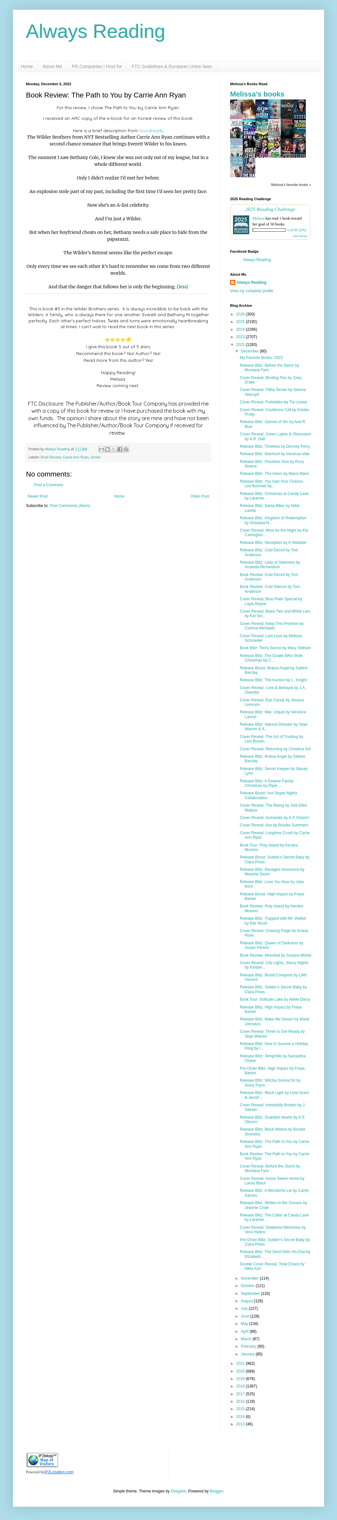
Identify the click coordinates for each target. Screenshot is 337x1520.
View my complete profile (251, 291)
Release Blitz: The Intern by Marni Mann (274, 473)
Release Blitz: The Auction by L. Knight (273, 680)
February (249, 1346)
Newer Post (38, 496)
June (245, 1316)
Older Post (200, 496)
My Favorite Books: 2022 (261, 357)
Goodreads (151, 130)
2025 (241, 321)
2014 (241, 1416)
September (251, 1293)
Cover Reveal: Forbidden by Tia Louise (273, 402)
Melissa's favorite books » (291, 185)
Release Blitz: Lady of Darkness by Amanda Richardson (270, 564)
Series (95, 457)
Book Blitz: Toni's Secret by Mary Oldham (275, 648)
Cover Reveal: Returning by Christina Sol (275, 749)
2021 (241, 1363)
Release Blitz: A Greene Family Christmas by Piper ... (266, 783)
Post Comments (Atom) (70, 505)
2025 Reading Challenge (270, 209)
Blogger (216, 1491)
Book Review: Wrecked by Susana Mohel (275, 955)
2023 (241, 337)
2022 (241, 344)
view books (300, 236)
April (245, 1331)
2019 (241, 1378)
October (248, 1286)
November (250, 1278)
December (250, 351)
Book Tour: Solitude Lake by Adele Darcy (275, 999)
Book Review (51, 457)
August (247, 1301)
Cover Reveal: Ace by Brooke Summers (274, 825)
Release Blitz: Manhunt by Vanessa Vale (274, 454)
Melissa (258, 218)
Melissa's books (257, 94)
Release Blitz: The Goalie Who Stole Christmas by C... (271, 657)
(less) (182, 287)
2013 (241, 1424)
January (248, 1354)
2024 (241, 329)
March (247, 1339)
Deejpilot (178, 1491)
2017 (241, 1394)
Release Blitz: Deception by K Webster (273, 542)
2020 (241, 1371)
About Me (52, 66)
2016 (241, 1401)
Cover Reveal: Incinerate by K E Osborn (274, 817)
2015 (241, 1409)
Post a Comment (48, 485)
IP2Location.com (58, 1472)
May (245, 1323)
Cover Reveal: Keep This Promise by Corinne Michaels (272, 625)
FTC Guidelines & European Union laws (172, 66)
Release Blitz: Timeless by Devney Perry (275, 446)
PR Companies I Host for (97, 66)
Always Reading (95, 31)
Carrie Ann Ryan (75, 457)
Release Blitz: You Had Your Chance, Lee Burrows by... (272, 483)
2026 (241, 314)
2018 (241, 1386)
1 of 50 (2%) (296, 230)
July (245, 1308)
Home (27, 66)
